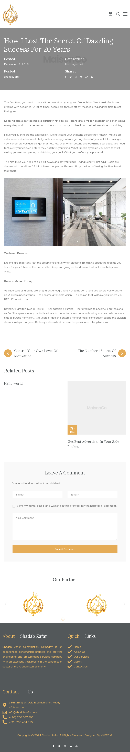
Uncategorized (74, 64)
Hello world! (14, 383)
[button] (5, 604)
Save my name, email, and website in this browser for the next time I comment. (67, 505)
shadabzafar (11, 76)
